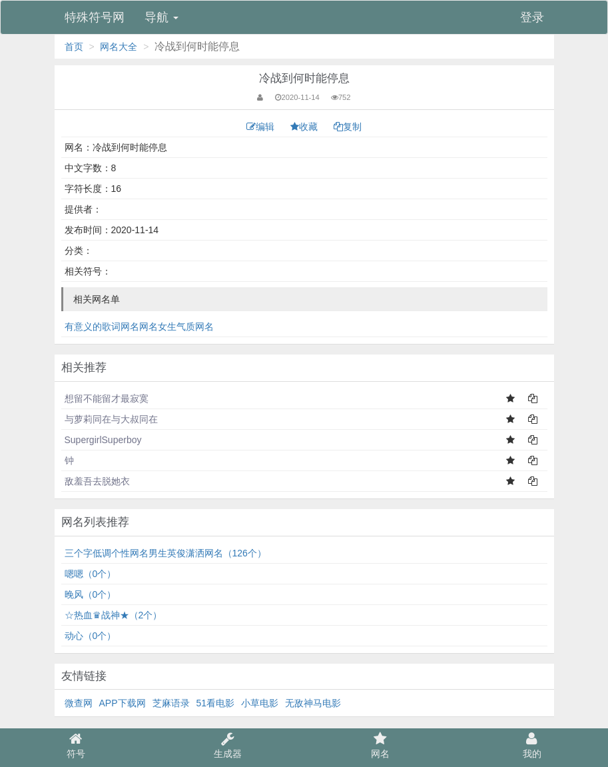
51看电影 (215, 703)
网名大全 (118, 46)
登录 (532, 17)
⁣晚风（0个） (91, 594)
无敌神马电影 (313, 703)
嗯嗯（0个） (91, 573)
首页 (74, 46)
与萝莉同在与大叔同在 (111, 419)
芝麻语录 (171, 703)
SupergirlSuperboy (103, 439)
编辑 (261, 126)
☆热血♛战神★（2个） (113, 615)
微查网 (79, 703)
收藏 (305, 126)
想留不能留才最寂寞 (107, 398)
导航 (161, 17)
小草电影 (259, 703)
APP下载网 (122, 703)
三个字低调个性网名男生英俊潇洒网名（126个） (165, 553)
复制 (348, 126)
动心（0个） (91, 635)
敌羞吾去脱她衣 (97, 481)
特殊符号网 (95, 17)
